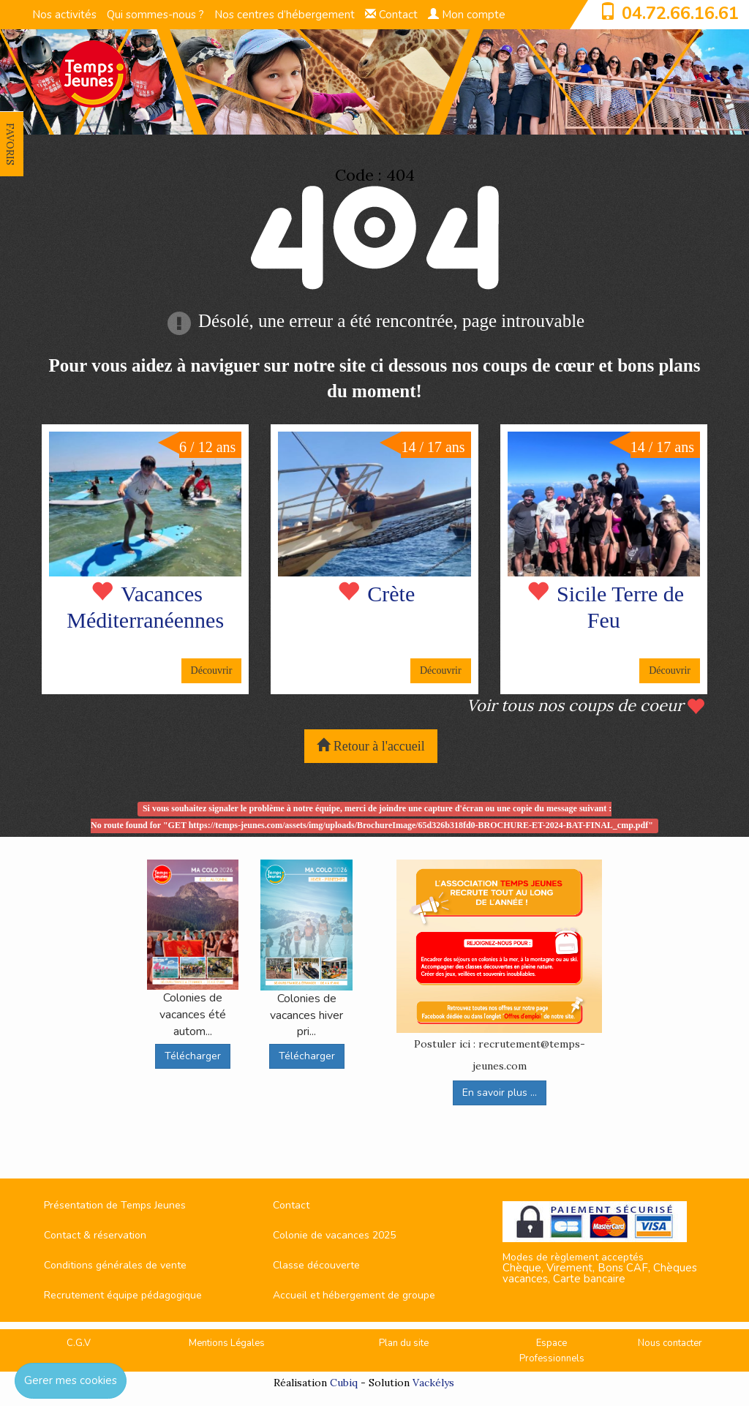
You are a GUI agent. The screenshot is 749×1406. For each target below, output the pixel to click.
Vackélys (433, 1382)
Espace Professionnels (551, 1351)
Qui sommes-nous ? (155, 14)
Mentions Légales (227, 1343)
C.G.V (79, 1343)
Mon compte (466, 14)
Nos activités (64, 14)
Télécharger (193, 1056)
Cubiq (344, 1382)
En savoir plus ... (499, 1092)
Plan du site (404, 1343)
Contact (391, 14)
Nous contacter (670, 1343)
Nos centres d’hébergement (284, 14)
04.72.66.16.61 (680, 13)
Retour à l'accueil (371, 745)
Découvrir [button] (212, 670)
